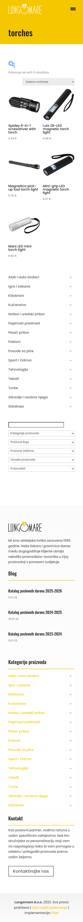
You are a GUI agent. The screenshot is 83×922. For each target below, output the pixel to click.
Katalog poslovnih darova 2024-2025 (35, 612)
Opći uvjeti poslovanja (49, 907)
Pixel (54, 913)
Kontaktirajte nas (31, 871)
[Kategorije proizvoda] (41, 433)
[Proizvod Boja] (41, 442)
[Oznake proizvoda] (41, 460)
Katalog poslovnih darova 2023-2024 (35, 634)
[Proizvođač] (41, 469)
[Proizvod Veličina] (41, 451)
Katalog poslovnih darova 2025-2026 (35, 591)
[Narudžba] (48, 81)
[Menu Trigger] (73, 9)
